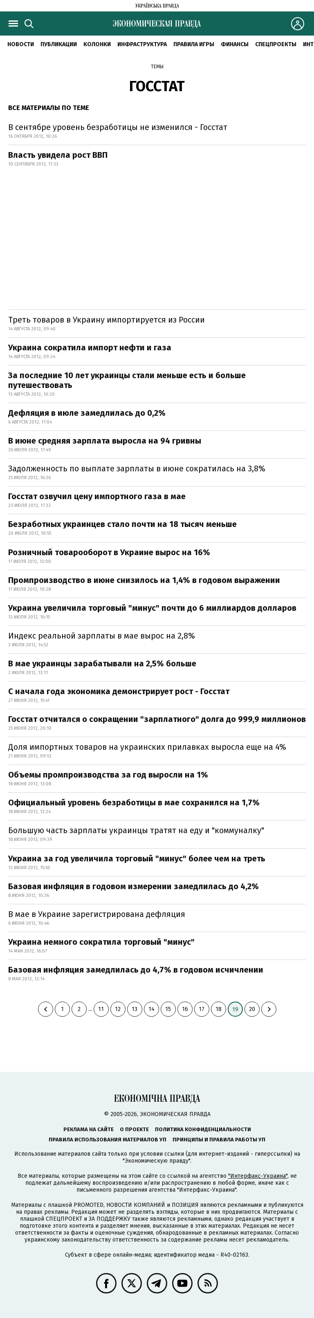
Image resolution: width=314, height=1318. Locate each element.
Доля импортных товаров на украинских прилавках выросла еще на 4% (147, 747)
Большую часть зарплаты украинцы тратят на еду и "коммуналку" (136, 830)
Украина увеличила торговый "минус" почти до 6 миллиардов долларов (152, 608)
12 (118, 1009)
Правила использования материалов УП (107, 1139)
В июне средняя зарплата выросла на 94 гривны (104, 441)
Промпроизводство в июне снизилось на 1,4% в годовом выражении (144, 580)
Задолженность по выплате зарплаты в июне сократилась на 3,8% (136, 468)
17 (201, 1009)
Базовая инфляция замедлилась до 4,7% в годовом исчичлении (135, 970)
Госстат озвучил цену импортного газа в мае (97, 496)
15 (168, 1009)
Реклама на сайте (88, 1129)
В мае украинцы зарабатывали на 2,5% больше (102, 663)
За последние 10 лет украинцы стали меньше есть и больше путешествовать (127, 380)
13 (134, 1009)
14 (151, 1009)
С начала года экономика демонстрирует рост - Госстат (118, 691)
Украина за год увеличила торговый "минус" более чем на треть (136, 858)
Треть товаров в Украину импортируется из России (106, 320)
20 (252, 1009)
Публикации (58, 44)
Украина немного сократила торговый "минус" (101, 942)
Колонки (97, 44)
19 (235, 1009)
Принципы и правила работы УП (219, 1139)
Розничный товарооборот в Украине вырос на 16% (109, 552)
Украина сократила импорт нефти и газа (89, 347)
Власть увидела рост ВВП (58, 155)
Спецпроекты (275, 44)
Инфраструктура (142, 44)
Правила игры (193, 44)
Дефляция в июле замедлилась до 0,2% (87, 413)
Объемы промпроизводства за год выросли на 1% (108, 775)
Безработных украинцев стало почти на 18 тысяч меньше (122, 524)
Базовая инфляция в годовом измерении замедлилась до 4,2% (133, 886)
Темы (157, 66)
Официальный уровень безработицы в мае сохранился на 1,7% (134, 802)
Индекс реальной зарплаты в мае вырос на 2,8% (101, 636)
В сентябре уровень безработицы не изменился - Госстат (117, 127)
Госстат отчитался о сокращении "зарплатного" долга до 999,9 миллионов (157, 719)
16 (185, 1009)
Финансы (235, 44)
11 (101, 1009)
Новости (20, 44)
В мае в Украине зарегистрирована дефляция (96, 914)
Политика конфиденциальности (203, 1129)
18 (218, 1009)
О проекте (134, 1129)
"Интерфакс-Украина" (257, 1175)
